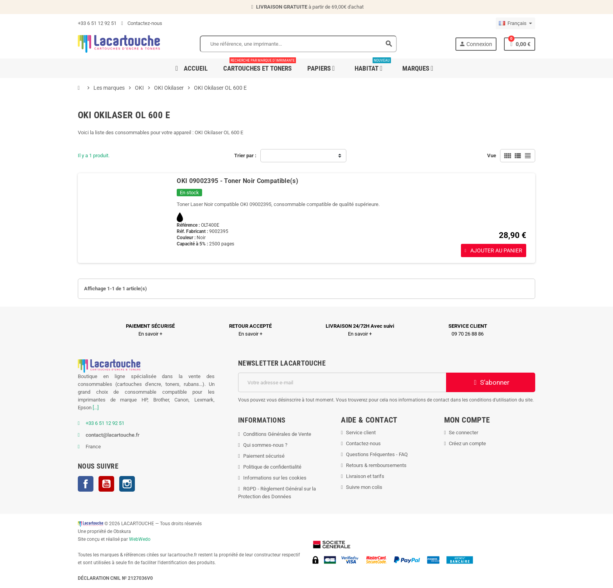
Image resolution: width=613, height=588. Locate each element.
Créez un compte (467, 443)
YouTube (106, 484)
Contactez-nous (141, 23)
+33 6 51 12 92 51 (97, 23)
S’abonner (490, 382)
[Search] (298, 44)
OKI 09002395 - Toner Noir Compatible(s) (237, 181)
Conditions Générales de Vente (277, 434)
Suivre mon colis (364, 487)
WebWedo (140, 539)
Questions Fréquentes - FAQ (377, 454)
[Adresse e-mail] (342, 382)
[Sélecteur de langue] (515, 23)
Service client (361, 432)
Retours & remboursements (376, 465)
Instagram (127, 484)
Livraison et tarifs (365, 476)
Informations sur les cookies (274, 478)
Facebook (85, 484)
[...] (96, 407)
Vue (491, 155)
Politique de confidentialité (272, 467)
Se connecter (463, 432)
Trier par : (245, 155)
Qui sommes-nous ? (265, 445)
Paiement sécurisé (264, 456)
